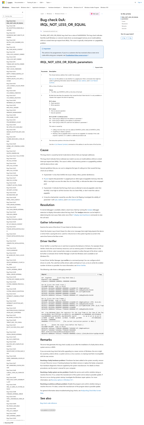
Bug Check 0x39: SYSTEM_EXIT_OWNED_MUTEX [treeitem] (15, 278)
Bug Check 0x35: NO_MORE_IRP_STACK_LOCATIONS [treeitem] (15, 255)
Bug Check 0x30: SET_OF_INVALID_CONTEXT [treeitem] (14, 223)
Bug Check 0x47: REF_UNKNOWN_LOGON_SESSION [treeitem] (15, 365)
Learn (42, 14)
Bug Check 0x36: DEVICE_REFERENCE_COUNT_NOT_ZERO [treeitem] (15, 262)
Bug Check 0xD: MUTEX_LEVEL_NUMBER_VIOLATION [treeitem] (15, 42)
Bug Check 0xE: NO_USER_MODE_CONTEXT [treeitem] (14, 48)
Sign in (140, 2)
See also (124, 28)
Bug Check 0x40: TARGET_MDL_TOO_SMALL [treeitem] (14, 321)
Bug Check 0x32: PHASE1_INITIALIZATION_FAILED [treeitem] (15, 236)
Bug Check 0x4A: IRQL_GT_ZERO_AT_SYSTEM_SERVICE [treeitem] (15, 387)
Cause (123, 21)
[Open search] (135, 2)
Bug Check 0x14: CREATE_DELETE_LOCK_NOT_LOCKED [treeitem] (15, 78)
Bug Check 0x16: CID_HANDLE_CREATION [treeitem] (14, 92)
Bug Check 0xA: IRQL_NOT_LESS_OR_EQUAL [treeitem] (15, 22)
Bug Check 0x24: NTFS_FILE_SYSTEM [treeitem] (12, 164)
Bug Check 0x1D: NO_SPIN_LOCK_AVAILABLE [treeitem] (14, 126)
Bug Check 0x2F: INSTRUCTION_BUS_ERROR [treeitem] (14, 218)
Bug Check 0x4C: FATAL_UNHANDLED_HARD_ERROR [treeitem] (15, 399)
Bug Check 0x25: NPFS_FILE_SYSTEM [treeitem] (12, 169)
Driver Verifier (81, 265)
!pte (80, 81)
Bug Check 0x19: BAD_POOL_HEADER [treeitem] (12, 106)
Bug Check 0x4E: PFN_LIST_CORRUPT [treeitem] (12, 410)
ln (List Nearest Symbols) (61, 144)
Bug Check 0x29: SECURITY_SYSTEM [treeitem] (12, 189)
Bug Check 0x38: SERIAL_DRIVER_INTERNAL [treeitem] (14, 273)
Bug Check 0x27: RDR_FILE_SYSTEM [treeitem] (12, 179)
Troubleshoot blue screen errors (76, 55)
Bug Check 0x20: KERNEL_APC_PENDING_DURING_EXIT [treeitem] (15, 146)
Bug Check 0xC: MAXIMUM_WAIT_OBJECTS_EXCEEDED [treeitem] (15, 35)
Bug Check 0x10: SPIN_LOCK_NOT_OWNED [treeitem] (14, 58)
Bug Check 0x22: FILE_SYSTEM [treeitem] (15, 156)
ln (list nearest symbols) (74, 200)
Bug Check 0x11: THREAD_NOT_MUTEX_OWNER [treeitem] (15, 63)
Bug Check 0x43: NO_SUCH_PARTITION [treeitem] (13, 338)
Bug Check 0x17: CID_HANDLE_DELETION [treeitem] (14, 97)
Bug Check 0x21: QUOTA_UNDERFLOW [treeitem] (13, 152)
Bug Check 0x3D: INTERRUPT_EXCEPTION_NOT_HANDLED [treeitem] (15, 303)
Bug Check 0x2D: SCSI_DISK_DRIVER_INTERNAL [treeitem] (15, 208)
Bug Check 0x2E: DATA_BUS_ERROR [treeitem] (12, 213)
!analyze (90, 210)
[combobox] (12, 16)
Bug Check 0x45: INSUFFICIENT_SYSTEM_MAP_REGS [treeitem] (15, 351)
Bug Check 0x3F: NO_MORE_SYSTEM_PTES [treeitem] (14, 316)
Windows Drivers (59, 14)
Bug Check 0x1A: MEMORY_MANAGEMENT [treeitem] (14, 111)
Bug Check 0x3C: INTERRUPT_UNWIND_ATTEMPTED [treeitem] (15, 296)
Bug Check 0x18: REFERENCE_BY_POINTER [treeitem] (14, 101)
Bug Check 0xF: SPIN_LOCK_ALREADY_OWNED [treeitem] (15, 53)
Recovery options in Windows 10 (61, 380)
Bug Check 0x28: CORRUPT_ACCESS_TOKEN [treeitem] (14, 184)
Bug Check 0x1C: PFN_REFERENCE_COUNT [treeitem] (14, 121)
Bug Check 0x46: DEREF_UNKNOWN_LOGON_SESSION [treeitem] (15, 358)
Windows (49, 14)
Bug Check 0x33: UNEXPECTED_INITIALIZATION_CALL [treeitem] (15, 243)
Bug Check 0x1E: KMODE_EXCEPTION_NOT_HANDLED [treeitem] (15, 132)
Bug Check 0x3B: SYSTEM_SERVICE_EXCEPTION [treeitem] (15, 290)
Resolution (125, 24)
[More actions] (102, 13)
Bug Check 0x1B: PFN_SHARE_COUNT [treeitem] (12, 116)
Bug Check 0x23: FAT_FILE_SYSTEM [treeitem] (12, 160)
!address (84, 81)
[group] (72, 306)
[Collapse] (22, 12)
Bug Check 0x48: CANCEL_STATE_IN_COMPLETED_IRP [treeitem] (15, 372)
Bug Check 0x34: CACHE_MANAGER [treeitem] (12, 249)
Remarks (124, 26)
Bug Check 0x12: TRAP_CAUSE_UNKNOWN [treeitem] (14, 68)
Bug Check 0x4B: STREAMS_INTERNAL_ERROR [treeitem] (15, 393)
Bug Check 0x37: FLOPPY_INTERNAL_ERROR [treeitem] (14, 268)
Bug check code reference (48, 403)
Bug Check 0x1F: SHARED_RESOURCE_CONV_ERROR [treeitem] (15, 139)
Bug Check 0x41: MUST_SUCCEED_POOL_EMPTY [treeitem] (15, 327)
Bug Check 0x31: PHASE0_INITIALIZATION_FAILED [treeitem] (15, 229)
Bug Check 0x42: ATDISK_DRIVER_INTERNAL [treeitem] (14, 333)
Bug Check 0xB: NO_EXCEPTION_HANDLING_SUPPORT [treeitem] (15, 28)
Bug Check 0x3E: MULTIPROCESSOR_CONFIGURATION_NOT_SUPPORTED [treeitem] (15, 310)
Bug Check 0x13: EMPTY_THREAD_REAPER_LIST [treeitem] (15, 73)
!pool (53, 79)
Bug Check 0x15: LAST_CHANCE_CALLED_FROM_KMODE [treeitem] (15, 86)
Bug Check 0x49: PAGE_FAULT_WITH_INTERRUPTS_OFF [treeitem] (15, 380)
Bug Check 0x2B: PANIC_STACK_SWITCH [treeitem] (13, 199)
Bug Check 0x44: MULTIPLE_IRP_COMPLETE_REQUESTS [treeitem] (15, 344)
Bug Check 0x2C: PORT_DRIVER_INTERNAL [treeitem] (14, 203)
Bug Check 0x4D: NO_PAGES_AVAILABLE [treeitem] (13, 405)
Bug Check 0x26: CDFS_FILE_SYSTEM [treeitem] (12, 174)
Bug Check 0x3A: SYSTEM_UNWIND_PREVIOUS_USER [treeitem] (15, 284)
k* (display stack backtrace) (81, 215)
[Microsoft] (3, 2)
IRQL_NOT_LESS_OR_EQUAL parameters (130, 18)
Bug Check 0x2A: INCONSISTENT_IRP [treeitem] (12, 194)
